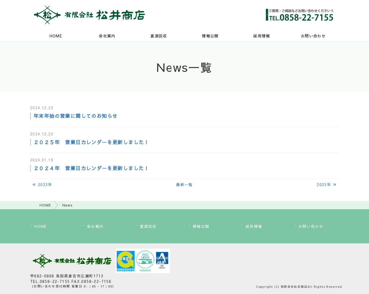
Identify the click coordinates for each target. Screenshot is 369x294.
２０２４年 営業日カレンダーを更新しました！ (91, 168)
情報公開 (210, 35)
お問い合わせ (313, 35)
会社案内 (107, 35)
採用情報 (261, 35)
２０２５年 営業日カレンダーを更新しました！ (91, 142)
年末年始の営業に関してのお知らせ (76, 115)
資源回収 (158, 35)
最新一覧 (184, 184)
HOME (56, 35)
